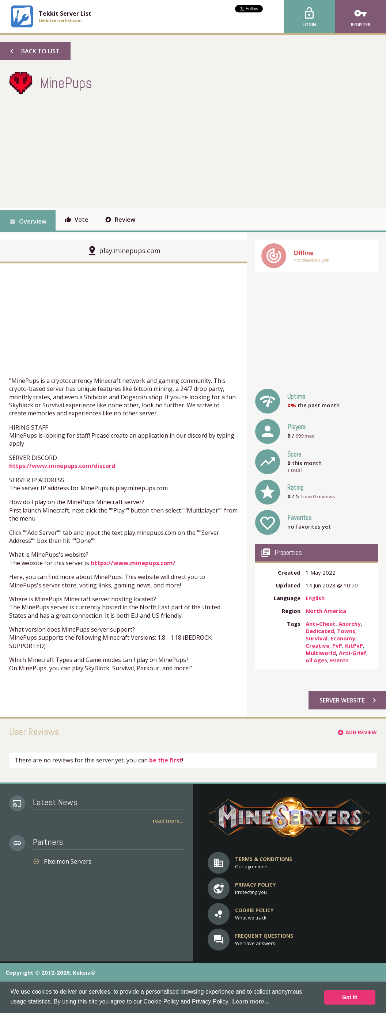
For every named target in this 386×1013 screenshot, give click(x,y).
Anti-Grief (352, 652)
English (315, 598)
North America (326, 610)
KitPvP (354, 645)
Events (339, 660)
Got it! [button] (349, 997)
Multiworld (321, 652)
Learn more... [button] (250, 1001)
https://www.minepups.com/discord (62, 466)
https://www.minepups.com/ (133, 563)
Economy (342, 638)
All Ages (316, 660)
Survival (317, 638)
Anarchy (349, 623)
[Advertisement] (142, 149)
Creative (317, 645)
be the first (165, 760)
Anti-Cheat (321, 623)
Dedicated (320, 631)
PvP (337, 645)
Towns (346, 631)
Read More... (168, 820)
